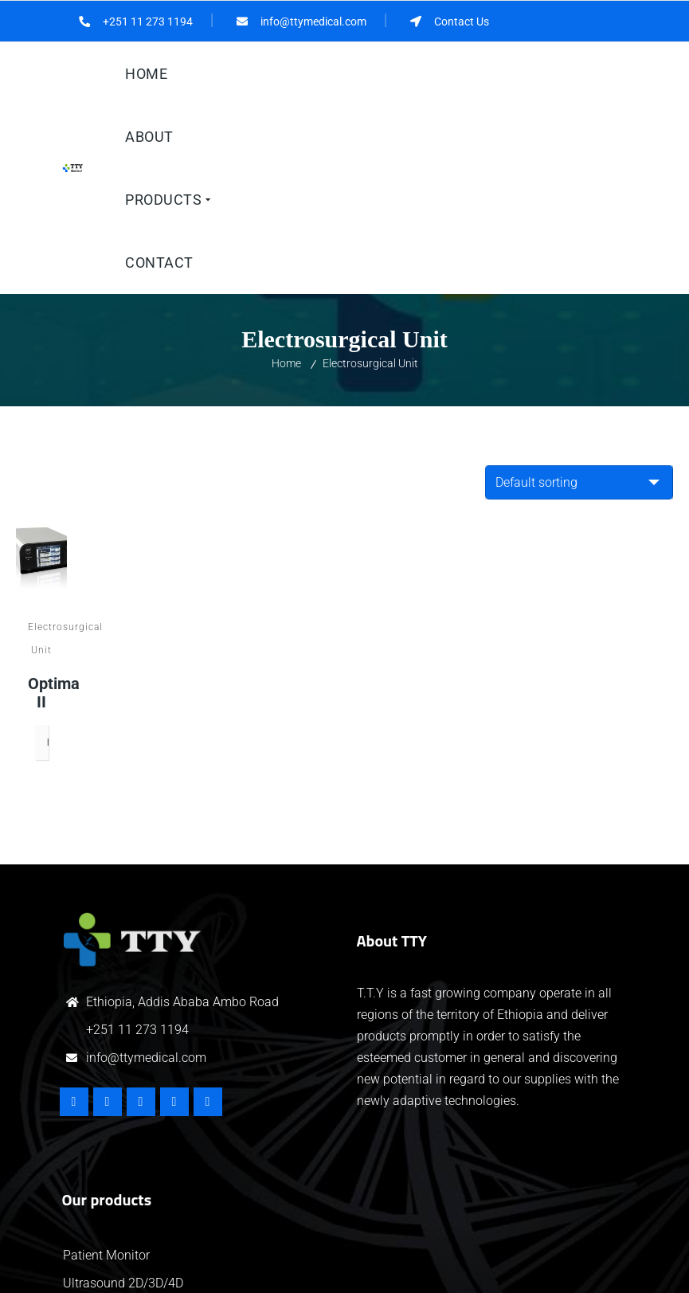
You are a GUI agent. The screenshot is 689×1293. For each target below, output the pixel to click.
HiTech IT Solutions (379, 1266)
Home (286, 174)
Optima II (41, 505)
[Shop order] (579, 293)
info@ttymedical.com (146, 870)
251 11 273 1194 (141, 842)
